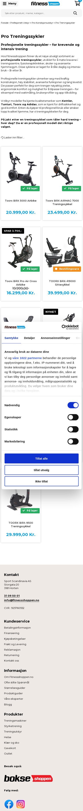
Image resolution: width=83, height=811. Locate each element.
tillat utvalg (41, 469)
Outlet (8, 753)
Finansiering (11, 633)
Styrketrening (13, 726)
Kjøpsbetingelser (15, 638)
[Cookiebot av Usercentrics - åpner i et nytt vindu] (62, 327)
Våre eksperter (13, 698)
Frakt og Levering (15, 644)
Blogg (8, 704)
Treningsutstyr (13, 731)
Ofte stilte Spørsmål (16, 682)
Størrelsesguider (14, 687)
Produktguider (13, 693)
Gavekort (10, 748)
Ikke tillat (41, 481)
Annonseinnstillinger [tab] (55, 338)
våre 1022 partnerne (27, 357)
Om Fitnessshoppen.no (18, 676)
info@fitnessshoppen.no (21, 600)
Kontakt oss (11, 660)
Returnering (11, 655)
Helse (7, 737)
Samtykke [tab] (11, 338)
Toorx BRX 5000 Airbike (21, 200)
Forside (4, 22)
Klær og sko (11, 742)
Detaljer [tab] (29, 338)
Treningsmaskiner (15, 720)
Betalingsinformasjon (17, 627)
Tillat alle (41, 458)
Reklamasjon (12, 649)
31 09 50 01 (12, 595)
